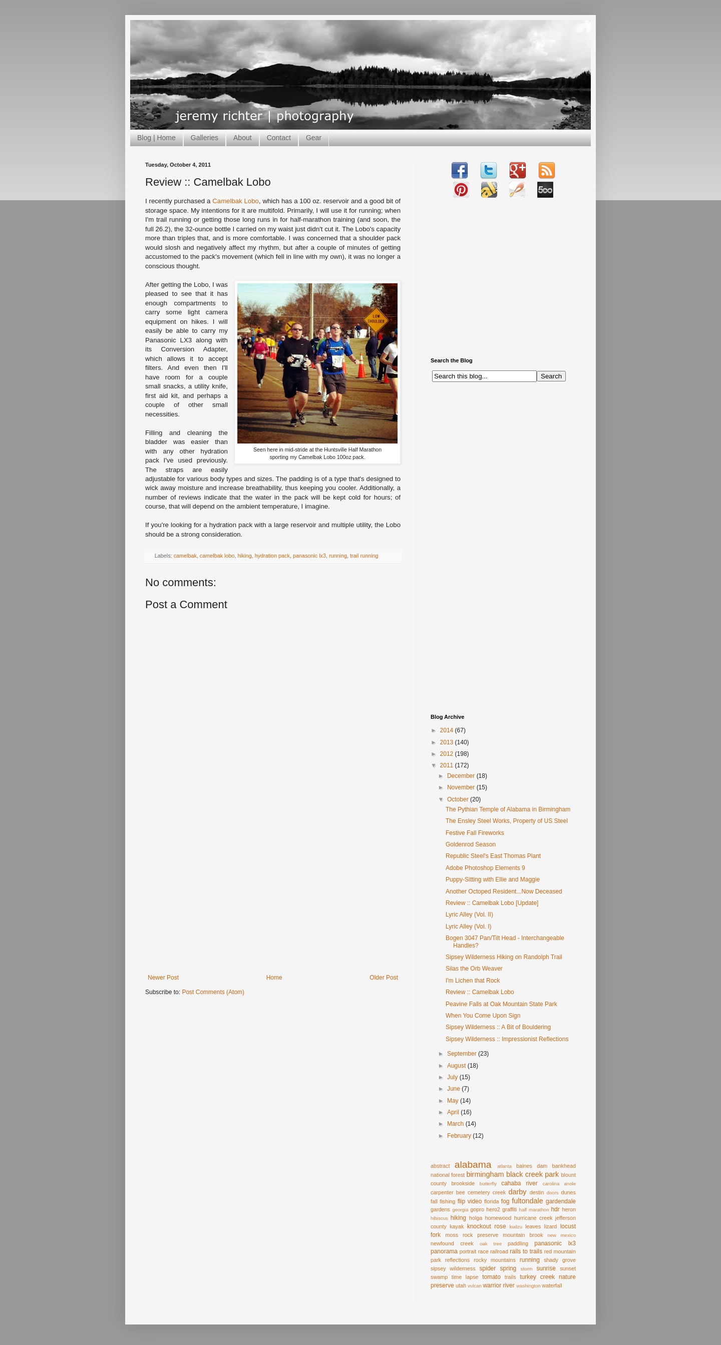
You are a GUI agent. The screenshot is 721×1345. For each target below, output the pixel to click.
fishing (447, 1201)
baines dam (531, 1166)
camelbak (185, 556)
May (453, 1100)
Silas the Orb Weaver (474, 968)
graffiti (509, 1209)
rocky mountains (495, 1260)
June (454, 1088)
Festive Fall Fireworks (475, 832)
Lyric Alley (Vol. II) (469, 914)
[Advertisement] (273, 899)
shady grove (560, 1260)
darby (517, 1192)
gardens (440, 1209)
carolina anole (559, 1183)
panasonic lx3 (309, 556)
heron (569, 1209)
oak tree (491, 1243)
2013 (447, 742)
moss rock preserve (471, 1235)
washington (528, 1285)
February (460, 1135)
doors (553, 1192)
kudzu (515, 1226)
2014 (447, 730)
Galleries (204, 138)
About (242, 138)
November (462, 787)
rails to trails (526, 1251)
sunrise (546, 1268)
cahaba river (519, 1183)
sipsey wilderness (453, 1268)
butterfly (488, 1183)
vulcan (475, 1285)
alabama (473, 1164)
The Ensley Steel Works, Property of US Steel (507, 820)
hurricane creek (533, 1218)
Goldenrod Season (471, 844)
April (454, 1112)
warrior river (498, 1285)
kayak (457, 1226)
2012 (447, 753)
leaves (533, 1226)
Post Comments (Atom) (213, 992)
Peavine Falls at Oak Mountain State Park (501, 1004)
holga (475, 1218)
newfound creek (452, 1243)
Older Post (384, 977)
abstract (440, 1166)
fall (434, 1201)
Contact (279, 138)
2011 (447, 765)
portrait (468, 1251)
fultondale (527, 1201)
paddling (518, 1243)
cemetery (479, 1192)
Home (274, 977)
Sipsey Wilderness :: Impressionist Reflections (507, 1039)
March (456, 1123)
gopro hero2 (485, 1209)
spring (508, 1268)
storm (527, 1268)
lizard (550, 1226)
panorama (444, 1251)
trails (510, 1277)
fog (505, 1201)
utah (461, 1285)
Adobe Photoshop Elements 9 (485, 867)
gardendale (561, 1201)
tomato (491, 1276)
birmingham (485, 1174)
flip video (470, 1201)
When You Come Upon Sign (483, 1015)
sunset (568, 1268)
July (453, 1077)
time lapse (465, 1277)
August (457, 1065)
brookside (463, 1183)
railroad (499, 1251)
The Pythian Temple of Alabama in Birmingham (508, 809)
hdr (555, 1209)
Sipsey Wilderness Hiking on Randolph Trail (504, 957)
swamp (439, 1277)
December (462, 775)
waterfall (552, 1285)
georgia (460, 1209)
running (338, 556)
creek (499, 1192)
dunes (568, 1192)
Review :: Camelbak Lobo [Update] (492, 903)
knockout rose (486, 1226)
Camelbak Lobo (235, 201)
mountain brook (523, 1235)
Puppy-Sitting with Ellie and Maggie (493, 879)
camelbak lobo (217, 556)
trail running (364, 556)
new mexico (561, 1235)
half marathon (534, 1209)
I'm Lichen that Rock (473, 980)
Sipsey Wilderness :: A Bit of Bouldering (498, 1027)
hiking (244, 556)
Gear (313, 138)
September (462, 1053)
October (458, 799)
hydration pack (272, 556)
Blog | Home (156, 138)
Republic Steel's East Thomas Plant (493, 855)
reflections (457, 1260)
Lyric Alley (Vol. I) (469, 926)
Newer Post (163, 977)
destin (537, 1192)
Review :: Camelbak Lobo (480, 992)
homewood (498, 1218)
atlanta (504, 1166)
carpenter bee (448, 1192)
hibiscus (439, 1218)
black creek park (532, 1174)
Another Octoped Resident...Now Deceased (504, 891)
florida (491, 1201)
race (483, 1251)
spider (488, 1268)
